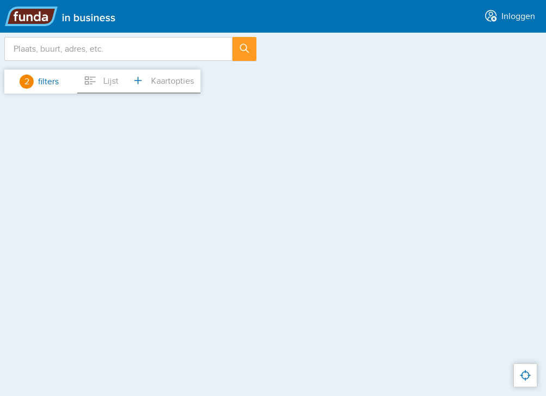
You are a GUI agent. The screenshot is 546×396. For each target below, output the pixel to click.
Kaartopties (162, 80)
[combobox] (118, 49)
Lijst (101, 80)
